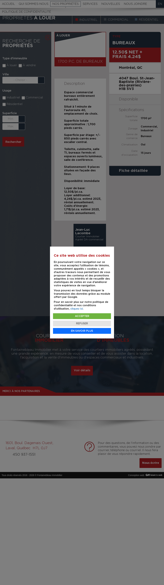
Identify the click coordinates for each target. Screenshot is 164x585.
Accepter (82, 316)
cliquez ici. (77, 308)
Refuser (82, 323)
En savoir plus (82, 331)
